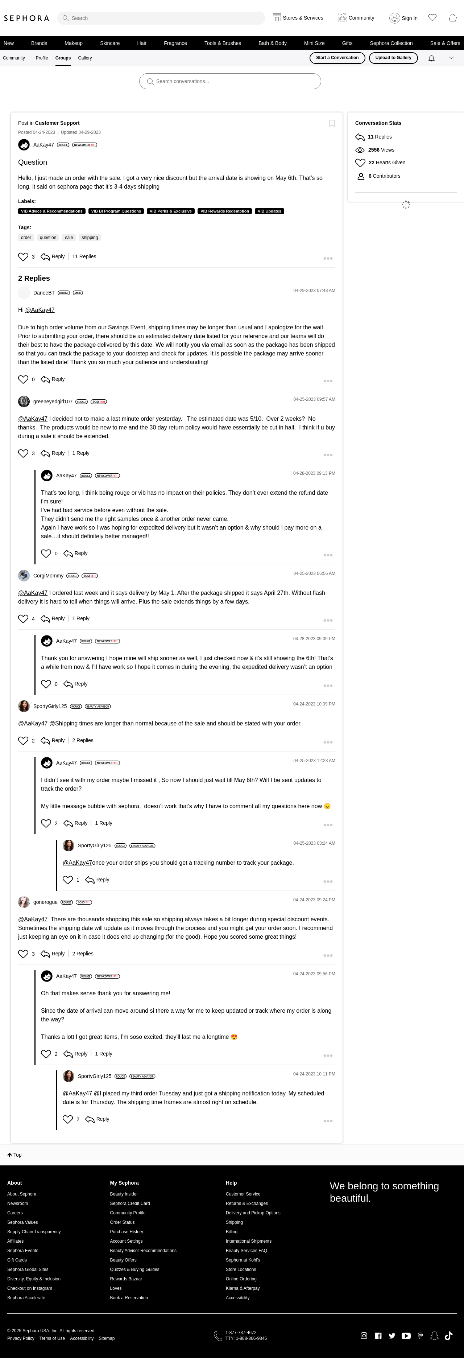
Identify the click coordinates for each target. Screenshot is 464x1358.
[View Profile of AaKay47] (51, 144)
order (26, 237)
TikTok (448, 1336)
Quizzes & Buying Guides (135, 1269)
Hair (142, 43)
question (48, 237)
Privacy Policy (20, 1338)
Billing (231, 1231)
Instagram (364, 1336)
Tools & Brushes (222, 43)
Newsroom (17, 1203)
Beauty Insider (124, 1194)
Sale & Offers (445, 43)
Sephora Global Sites (27, 1269)
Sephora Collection (391, 43)
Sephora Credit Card (130, 1203)
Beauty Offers (123, 1260)
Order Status (122, 1222)
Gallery (85, 58)
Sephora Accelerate (26, 1297)
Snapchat (434, 1336)
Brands (39, 43)
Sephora (27, 18)
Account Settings (126, 1241)
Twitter (392, 1336)
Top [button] (17, 1155)
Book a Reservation (129, 1297)
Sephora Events (22, 1250)
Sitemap (107, 1338)
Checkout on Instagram (29, 1288)
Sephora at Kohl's (243, 1260)
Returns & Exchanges (247, 1203)
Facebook (378, 1336)
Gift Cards (17, 1260)
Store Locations (241, 1269)
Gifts (347, 43)
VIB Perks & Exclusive (171, 211)
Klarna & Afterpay (243, 1288)
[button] (24, 256)
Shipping (234, 1222)
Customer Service (243, 1194)
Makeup (74, 43)
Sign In (410, 18)
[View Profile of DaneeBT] (51, 292)
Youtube (406, 1336)
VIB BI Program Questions (116, 211)
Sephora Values (22, 1222)
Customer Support (57, 123)
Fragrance (175, 43)
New (9, 43)
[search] (161, 18)
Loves (116, 1288)
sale (69, 237)
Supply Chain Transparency (34, 1231)
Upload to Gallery (393, 57)
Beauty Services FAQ (246, 1250)
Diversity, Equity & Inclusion (34, 1278)
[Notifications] (432, 58)
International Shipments (249, 1241)
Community (14, 58)
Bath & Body (272, 43)
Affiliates (15, 1241)
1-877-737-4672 (240, 1332)
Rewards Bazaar (126, 1278)
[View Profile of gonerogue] (53, 902)
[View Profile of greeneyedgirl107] (60, 401)
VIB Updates (269, 211)
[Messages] (452, 58)
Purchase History (126, 1231)
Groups (63, 58)
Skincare (110, 43)
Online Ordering (241, 1278)
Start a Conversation (337, 57)
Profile (42, 58)
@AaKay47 (40, 310)
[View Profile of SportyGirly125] (57, 706)
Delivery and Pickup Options (253, 1212)
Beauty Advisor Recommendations (143, 1250)
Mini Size (314, 43)
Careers (15, 1212)
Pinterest (420, 1336)
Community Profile (128, 1212)
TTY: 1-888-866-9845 (246, 1338)
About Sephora (21, 1194)
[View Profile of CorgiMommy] (56, 575)
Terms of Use (52, 1338)
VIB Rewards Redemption (224, 211)
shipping (90, 237)
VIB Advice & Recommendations (52, 211)
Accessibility (237, 1297)
